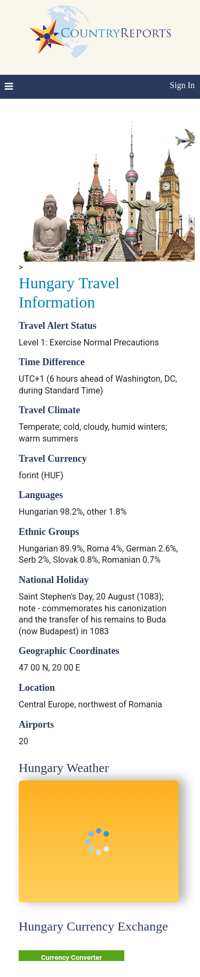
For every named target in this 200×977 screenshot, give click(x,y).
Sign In (182, 85)
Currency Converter (71, 958)
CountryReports (100, 32)
